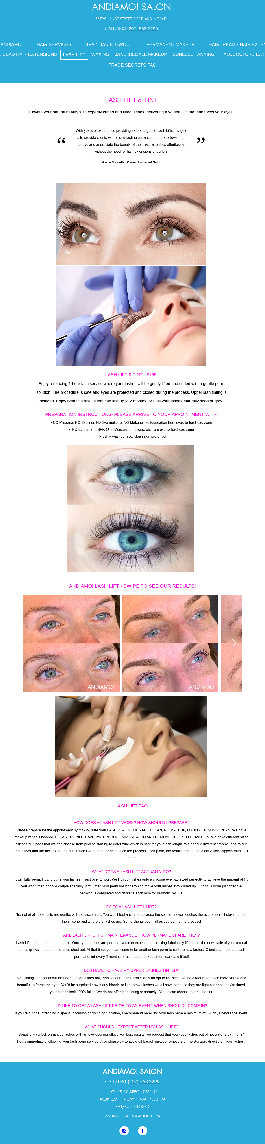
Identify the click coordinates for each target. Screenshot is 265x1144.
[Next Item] (234, 643)
